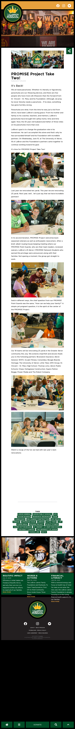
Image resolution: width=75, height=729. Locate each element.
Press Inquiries (43, 633)
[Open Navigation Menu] (19, 725)
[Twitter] (50, 623)
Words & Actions (32, 577)
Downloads (32, 630)
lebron (41, 522)
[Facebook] (25, 624)
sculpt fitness (52, 524)
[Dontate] (38, 725)
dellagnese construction (38, 519)
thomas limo (34, 532)
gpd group (55, 519)
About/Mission (40, 627)
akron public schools (42, 514)
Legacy (32, 627)
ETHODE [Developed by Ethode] (41, 636)
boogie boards (24, 516)
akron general (24, 514)
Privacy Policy (41, 630)
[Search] (56, 725)
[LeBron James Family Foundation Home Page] (37, 609)
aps (55, 514)
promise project (37, 524)
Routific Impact (12, 576)
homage (16, 522)
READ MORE (7, 592)
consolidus (20, 519)
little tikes (51, 522)
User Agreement (32, 633)
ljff (60, 522)
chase (54, 516)
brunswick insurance (41, 516)
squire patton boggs (22, 527)
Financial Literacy (57, 577)
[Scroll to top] (68, 725)
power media (22, 524)
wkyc (44, 532)
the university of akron (47, 529)
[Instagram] (37, 624)
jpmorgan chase (28, 522)
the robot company (26, 529)
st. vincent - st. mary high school (47, 527)
